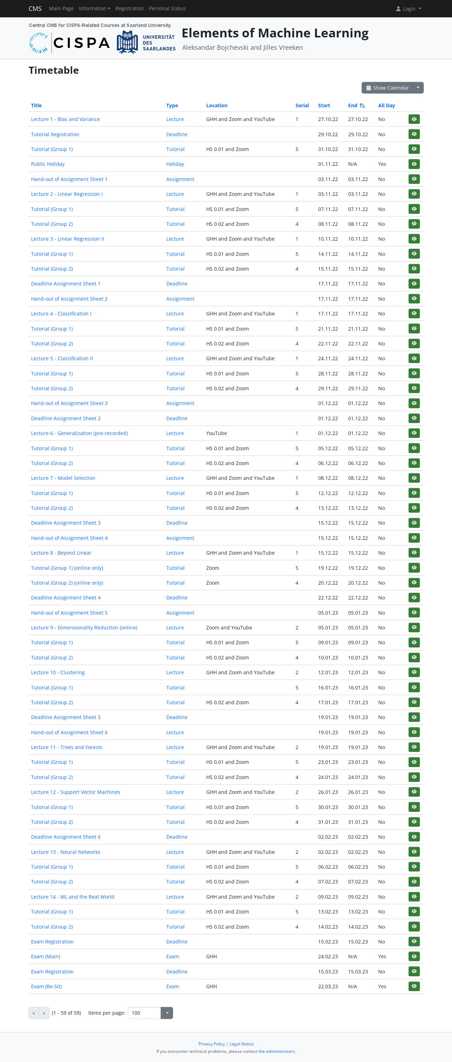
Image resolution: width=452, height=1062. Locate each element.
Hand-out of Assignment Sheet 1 (69, 179)
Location (216, 105)
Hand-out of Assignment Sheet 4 (69, 538)
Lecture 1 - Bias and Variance (65, 119)
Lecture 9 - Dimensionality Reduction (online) (84, 627)
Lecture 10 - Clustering (58, 672)
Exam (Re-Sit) (46, 986)
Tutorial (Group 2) (52, 224)
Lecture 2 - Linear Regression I (67, 194)
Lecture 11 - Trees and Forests (66, 747)
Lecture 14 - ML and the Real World (72, 896)
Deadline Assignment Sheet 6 (66, 836)
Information (93, 8)
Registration (129, 8)
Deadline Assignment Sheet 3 (66, 522)
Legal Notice (242, 1044)
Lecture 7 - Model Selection (63, 478)
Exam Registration (52, 941)
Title (36, 105)
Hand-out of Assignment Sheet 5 (69, 612)
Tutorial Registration (55, 134)
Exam (172, 956)
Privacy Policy (211, 1044)
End (356, 105)
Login (406, 8)
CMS (35, 8)
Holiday (175, 164)
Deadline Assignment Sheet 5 (66, 717)
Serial (302, 105)
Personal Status (167, 8)
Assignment (180, 179)
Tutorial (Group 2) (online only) (67, 582)
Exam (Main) (45, 956)
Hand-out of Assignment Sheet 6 (69, 732)
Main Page (61, 8)
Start (324, 105)
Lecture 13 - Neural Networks (65, 852)
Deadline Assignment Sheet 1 (66, 283)
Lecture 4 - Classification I (61, 313)
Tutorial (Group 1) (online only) (67, 568)
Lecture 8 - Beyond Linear (61, 552)
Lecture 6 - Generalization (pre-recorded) (79, 433)
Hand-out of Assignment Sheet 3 (69, 403)
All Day (386, 105)
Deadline (177, 134)
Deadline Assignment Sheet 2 (66, 418)
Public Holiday (48, 164)
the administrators (276, 1051)
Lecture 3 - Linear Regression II (67, 238)
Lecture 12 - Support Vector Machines (75, 792)
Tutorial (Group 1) (52, 149)
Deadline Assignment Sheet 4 (66, 597)
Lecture (175, 119)
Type (172, 105)
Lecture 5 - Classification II (62, 358)
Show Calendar (387, 87)
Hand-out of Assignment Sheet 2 (69, 298)
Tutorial (175, 149)
